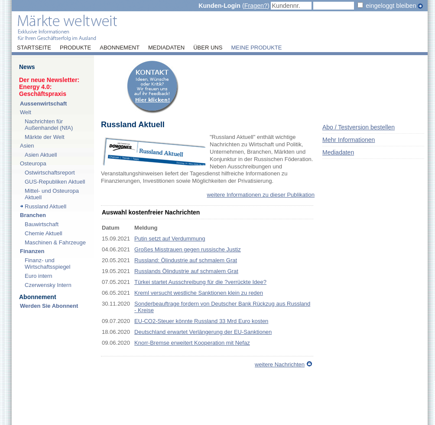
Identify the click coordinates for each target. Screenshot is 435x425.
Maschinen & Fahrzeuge (55, 242)
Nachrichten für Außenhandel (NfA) (49, 124)
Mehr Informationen (348, 139)
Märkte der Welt (45, 137)
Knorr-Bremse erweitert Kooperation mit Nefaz (192, 342)
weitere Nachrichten (280, 364)
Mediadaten (166, 47)
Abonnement (120, 47)
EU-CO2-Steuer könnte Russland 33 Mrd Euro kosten (201, 321)
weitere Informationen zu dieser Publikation (261, 194)
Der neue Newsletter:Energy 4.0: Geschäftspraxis (49, 86)
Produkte (75, 47)
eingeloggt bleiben (391, 5)
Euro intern (38, 276)
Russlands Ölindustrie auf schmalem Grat (186, 271)
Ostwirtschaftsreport (50, 172)
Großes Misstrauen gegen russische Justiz (187, 249)
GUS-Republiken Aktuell (55, 181)
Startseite (34, 47)
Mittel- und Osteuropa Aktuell (52, 194)
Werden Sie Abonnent (49, 306)
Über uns (207, 47)
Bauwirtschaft (41, 224)
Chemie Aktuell (43, 233)
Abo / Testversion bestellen (358, 127)
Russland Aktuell (45, 206)
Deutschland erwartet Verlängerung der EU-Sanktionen (203, 332)
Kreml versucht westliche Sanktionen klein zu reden (198, 293)
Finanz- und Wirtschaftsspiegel (47, 263)
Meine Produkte (256, 47)
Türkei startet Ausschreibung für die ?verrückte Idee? (200, 282)
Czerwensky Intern (48, 285)
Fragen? (255, 5)
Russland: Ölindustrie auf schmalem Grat (185, 260)
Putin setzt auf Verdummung (169, 238)
